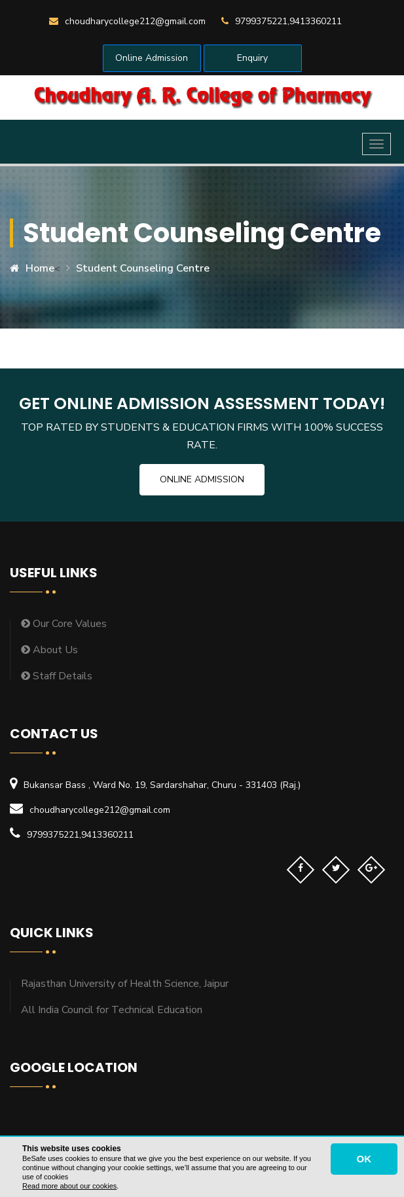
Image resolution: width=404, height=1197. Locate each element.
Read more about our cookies (69, 1186)
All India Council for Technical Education (111, 1010)
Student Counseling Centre (143, 268)
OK (364, 1158)
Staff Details (56, 676)
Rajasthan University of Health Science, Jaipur (125, 983)
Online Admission (151, 58)
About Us (49, 650)
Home (32, 268)
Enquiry (252, 58)
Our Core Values (64, 623)
